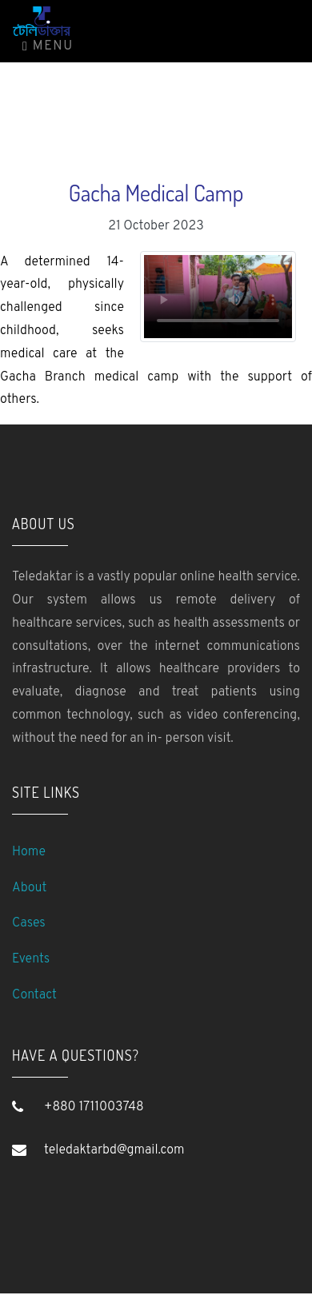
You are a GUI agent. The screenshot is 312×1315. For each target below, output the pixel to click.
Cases (29, 923)
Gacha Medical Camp (156, 192)
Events (31, 959)
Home (29, 852)
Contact (34, 995)
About (29, 888)
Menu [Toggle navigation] (48, 46)
